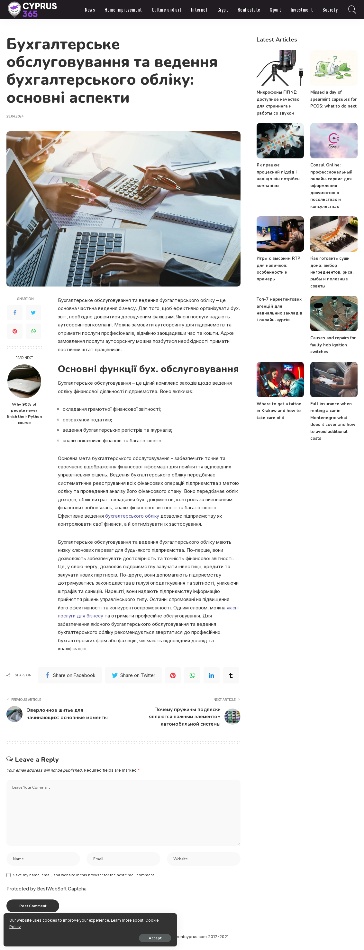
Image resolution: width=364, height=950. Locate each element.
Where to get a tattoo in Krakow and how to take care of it (278, 410)
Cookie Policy (81, 925)
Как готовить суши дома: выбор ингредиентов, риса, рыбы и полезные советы (331, 271)
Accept (78, 936)
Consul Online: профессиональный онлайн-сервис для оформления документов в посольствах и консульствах (331, 185)
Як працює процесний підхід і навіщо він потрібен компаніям (280, 172)
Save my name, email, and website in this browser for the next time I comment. (84, 880)
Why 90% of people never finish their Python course (24, 413)
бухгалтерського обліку (132, 516)
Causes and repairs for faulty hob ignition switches (332, 344)
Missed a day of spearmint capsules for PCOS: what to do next (333, 99)
